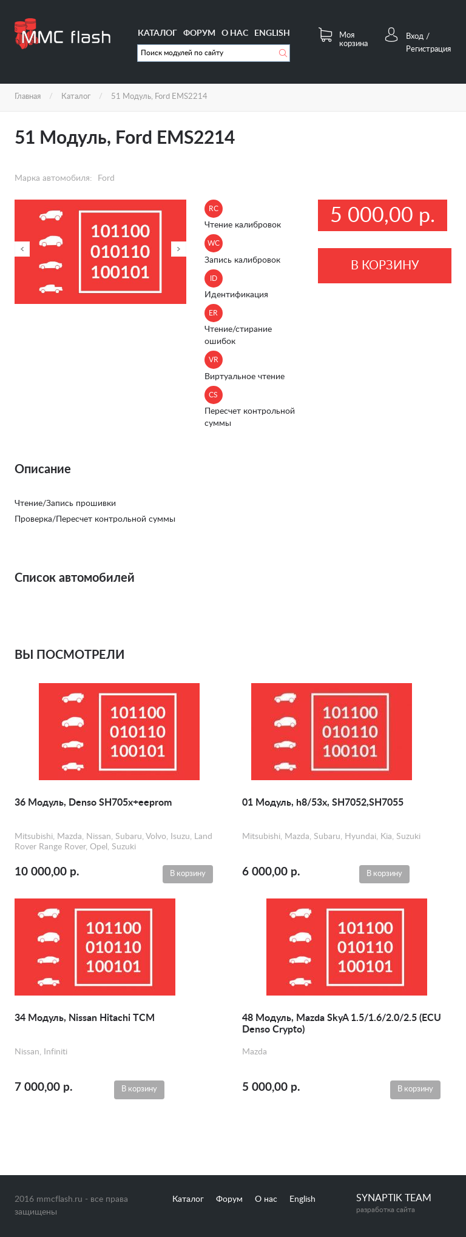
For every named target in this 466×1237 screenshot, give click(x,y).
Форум (199, 33)
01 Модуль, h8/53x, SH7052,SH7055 (323, 802)
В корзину (385, 266)
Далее (178, 249)
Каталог (157, 33)
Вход (415, 37)
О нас (234, 33)
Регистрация (428, 49)
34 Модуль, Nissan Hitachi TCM (85, 1018)
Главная (28, 97)
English (272, 33)
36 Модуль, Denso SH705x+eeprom (93, 802)
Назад (22, 249)
